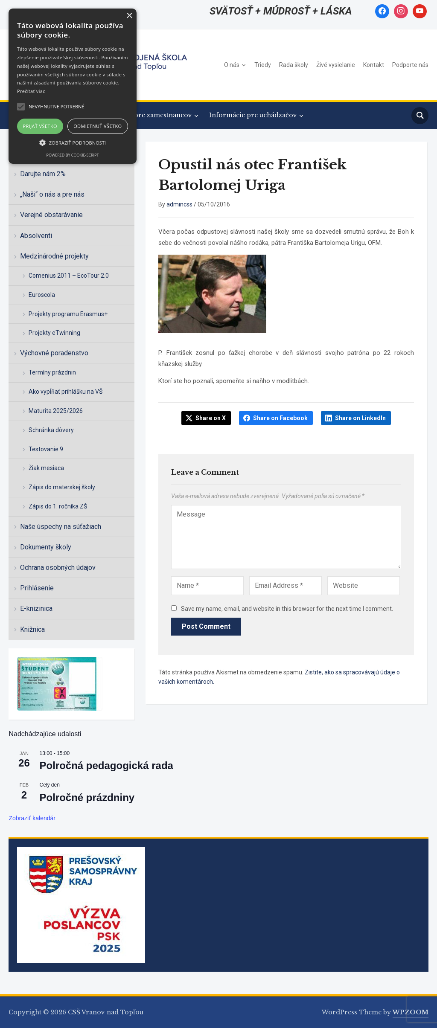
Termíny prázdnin (52, 372)
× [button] (129, 16)
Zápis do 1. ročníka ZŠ (58, 506)
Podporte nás (410, 64)
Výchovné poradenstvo (54, 353)
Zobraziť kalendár (32, 818)
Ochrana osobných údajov (58, 567)
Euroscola (42, 294)
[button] (72, 142)
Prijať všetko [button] (40, 126)
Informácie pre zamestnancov (144, 115)
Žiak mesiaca (46, 468)
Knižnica (32, 629)
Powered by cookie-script (73, 155)
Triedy (262, 64)
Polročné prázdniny (86, 797)
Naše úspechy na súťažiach (60, 527)
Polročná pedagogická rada (106, 765)
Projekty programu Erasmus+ (68, 314)
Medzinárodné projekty (54, 256)
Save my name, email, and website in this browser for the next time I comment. (287, 608)
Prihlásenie (37, 588)
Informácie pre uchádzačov (253, 115)
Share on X (210, 418)
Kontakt (373, 64)
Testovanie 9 (46, 449)
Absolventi (36, 236)
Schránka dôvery (51, 430)
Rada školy (293, 64)
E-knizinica (36, 608)
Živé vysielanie (335, 64)
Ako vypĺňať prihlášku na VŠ (65, 391)
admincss (179, 204)
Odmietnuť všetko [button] (97, 126)
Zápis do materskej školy (62, 487)
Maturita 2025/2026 (56, 410)
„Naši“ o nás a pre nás (52, 194)
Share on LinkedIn (360, 418)
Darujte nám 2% (43, 174)
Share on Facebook (280, 418)
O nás (231, 64)
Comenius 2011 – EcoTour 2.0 (69, 275)
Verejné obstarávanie (51, 215)
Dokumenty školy (45, 547)
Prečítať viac (31, 91)
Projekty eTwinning (54, 332)
